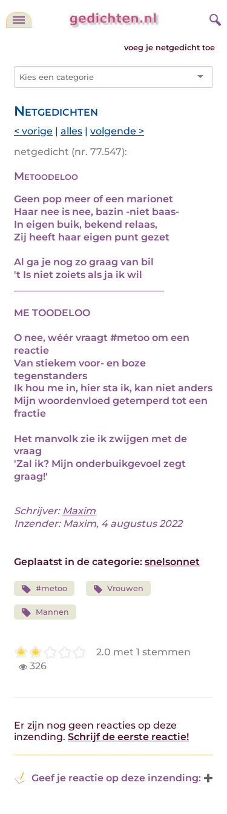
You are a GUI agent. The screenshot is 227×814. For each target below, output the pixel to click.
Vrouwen (118, 589)
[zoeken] (213, 18)
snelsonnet (172, 561)
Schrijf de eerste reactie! (128, 737)
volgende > (117, 131)
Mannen (45, 612)
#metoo (44, 589)
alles (71, 131)
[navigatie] (18, 20)
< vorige (33, 131)
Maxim (79, 511)
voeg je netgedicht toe (169, 47)
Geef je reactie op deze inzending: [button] (107, 778)
